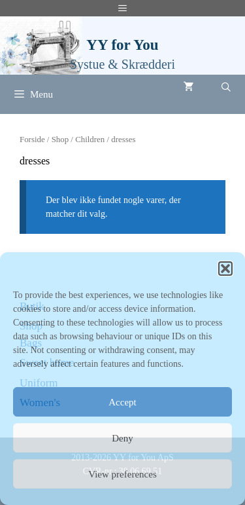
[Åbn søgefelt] (226, 88)
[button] (225, 268)
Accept (122, 402)
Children (90, 139)
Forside (32, 139)
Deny (122, 438)
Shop (60, 139)
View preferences (122, 474)
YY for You (122, 45)
